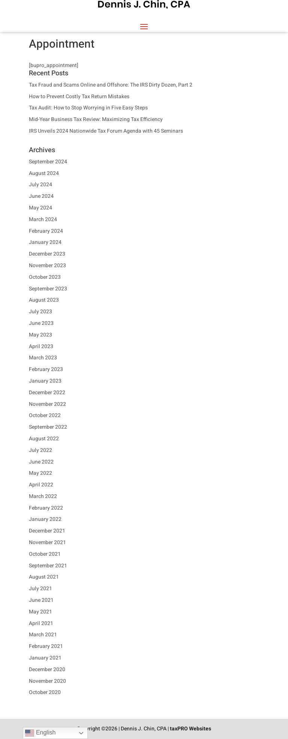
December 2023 (47, 254)
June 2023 (41, 323)
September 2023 (48, 289)
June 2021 (41, 600)
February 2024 (46, 231)
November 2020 (47, 681)
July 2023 (40, 312)
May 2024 (40, 208)
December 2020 (47, 669)
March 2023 (43, 358)
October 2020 (45, 692)
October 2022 (45, 415)
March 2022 (43, 496)
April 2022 (41, 485)
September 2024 (48, 162)
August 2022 (44, 439)
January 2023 (45, 381)
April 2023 (41, 346)
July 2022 (40, 450)
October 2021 (45, 554)
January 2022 (45, 519)
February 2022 (46, 508)
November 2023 (47, 265)
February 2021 (46, 646)
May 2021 (40, 612)
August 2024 (44, 173)
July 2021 (40, 588)
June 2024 (41, 196)
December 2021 (47, 531)
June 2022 (41, 462)
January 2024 (45, 242)
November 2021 (47, 542)
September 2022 (48, 427)
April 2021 (41, 623)
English (40, 733)
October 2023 (45, 277)
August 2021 (44, 577)
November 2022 (47, 404)
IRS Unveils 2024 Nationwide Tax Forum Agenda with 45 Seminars (106, 131)
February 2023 (46, 369)
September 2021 (48, 566)
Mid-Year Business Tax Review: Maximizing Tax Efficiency (96, 119)
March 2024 (43, 219)
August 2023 (44, 300)
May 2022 (40, 473)
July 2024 (40, 184)
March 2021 (43, 635)
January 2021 (45, 658)
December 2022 (47, 392)
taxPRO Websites (190, 729)
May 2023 (40, 335)
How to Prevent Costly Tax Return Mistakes (79, 96)
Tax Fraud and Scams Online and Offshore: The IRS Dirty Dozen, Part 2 (110, 85)
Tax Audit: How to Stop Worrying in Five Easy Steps (88, 108)
